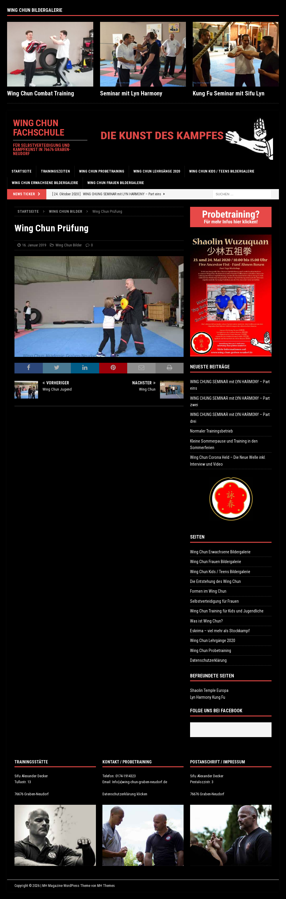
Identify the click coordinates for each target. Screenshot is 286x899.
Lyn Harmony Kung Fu (207, 697)
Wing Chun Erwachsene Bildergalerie (45, 183)
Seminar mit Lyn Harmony (131, 93)
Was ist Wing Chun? (206, 621)
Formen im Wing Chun (208, 591)
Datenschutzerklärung (208, 660)
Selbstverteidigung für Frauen (214, 601)
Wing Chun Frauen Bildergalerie (115, 183)
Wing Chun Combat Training (40, 93)
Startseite (22, 171)
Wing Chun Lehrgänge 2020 (156, 171)
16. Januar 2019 (34, 245)
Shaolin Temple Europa (209, 690)
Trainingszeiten (55, 171)
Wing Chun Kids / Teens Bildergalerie (221, 171)
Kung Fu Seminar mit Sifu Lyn (228, 93)
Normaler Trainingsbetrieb (211, 431)
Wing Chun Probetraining (101, 171)
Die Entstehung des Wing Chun (215, 581)
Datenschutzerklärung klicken (124, 794)
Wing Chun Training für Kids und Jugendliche (227, 611)
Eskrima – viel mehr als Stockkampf (220, 630)
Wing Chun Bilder (68, 245)
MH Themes (106, 886)
